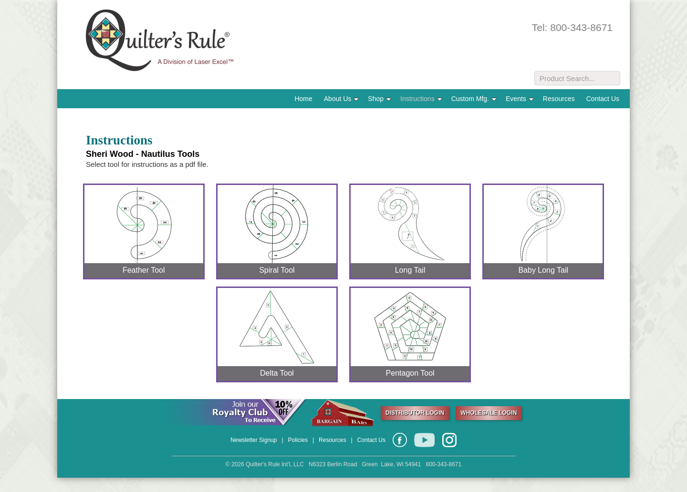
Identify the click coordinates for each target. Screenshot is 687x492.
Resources (559, 98)
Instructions (421, 98)
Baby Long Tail (543, 270)
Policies (298, 440)
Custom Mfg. (474, 98)
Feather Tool (144, 270)
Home (303, 98)
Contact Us (602, 98)
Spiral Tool (276, 270)
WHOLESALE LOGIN (488, 413)
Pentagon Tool (410, 373)
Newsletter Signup (253, 440)
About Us (341, 98)
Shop (379, 98)
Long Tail (410, 270)
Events (520, 98)
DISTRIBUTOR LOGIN (414, 413)
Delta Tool (277, 373)
